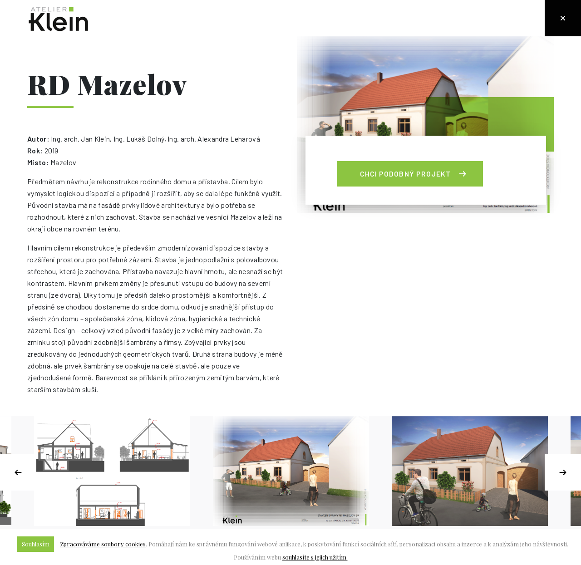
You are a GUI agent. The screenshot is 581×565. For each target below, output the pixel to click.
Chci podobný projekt (405, 173)
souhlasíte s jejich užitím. (315, 557)
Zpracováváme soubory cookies (103, 544)
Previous (18, 472)
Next (563, 472)
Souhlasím (35, 544)
